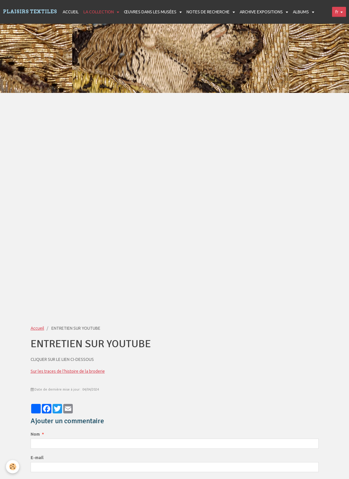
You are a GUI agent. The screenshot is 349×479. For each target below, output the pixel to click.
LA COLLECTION (99, 11)
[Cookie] (12, 466)
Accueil (37, 328)
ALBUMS (301, 11)
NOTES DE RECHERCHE (208, 11)
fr (336, 11)
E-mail (37, 457)
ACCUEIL (71, 11)
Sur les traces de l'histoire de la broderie (68, 371)
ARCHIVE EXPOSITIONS (262, 11)
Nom (35, 434)
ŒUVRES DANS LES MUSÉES (150, 11)
